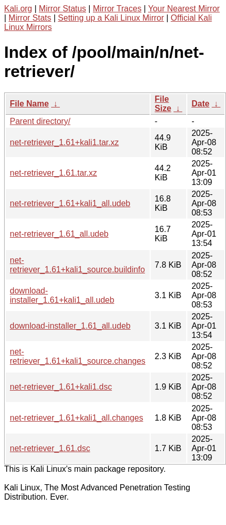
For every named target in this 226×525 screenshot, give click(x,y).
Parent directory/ (40, 121)
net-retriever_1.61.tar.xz (53, 172)
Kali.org (18, 8)
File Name (29, 103)
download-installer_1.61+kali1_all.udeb (62, 295)
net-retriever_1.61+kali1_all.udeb (70, 203)
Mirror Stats (30, 17)
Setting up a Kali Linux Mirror (111, 17)
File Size (163, 104)
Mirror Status (62, 8)
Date (200, 103)
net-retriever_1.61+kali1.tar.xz (64, 142)
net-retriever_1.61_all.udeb (59, 233)
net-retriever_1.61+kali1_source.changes (78, 356)
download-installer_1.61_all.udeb (70, 325)
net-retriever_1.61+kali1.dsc (61, 386)
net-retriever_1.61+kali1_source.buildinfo (77, 265)
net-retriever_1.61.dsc (50, 448)
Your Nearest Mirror (184, 8)
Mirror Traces (117, 8)
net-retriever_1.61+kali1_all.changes (76, 417)
